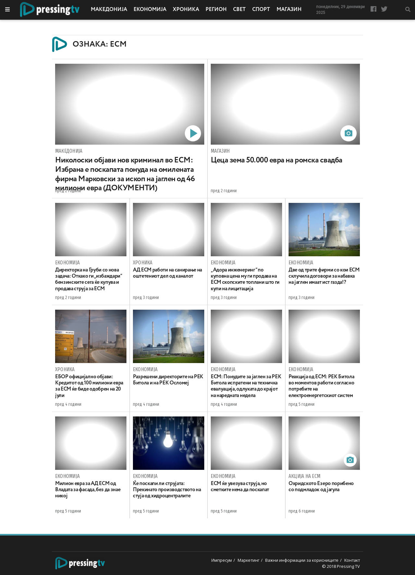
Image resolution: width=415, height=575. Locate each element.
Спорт (261, 9)
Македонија (109, 9)
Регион (216, 9)
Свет (239, 9)
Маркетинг (248, 560)
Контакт (352, 560)
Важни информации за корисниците (301, 560)
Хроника (186, 9)
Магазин (289, 9)
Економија (150, 9)
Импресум (221, 560)
